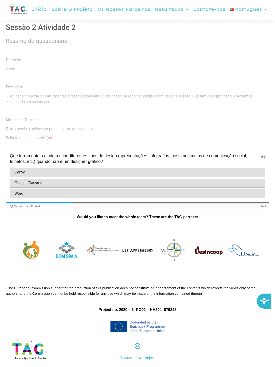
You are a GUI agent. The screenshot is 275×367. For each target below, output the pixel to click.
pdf (50, 138)
